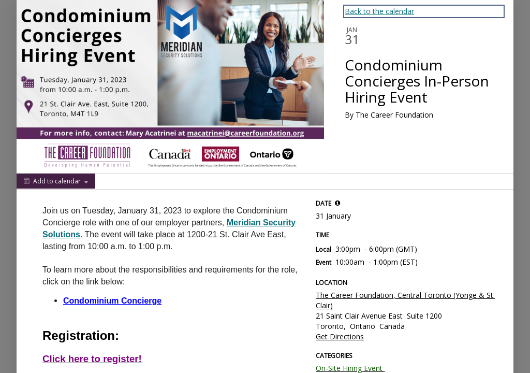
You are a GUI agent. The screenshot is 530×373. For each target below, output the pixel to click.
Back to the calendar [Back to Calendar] (379, 11)
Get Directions (340, 336)
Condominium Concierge (112, 300)
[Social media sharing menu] (112, 181)
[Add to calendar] (56, 181)
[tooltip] (337, 203)
